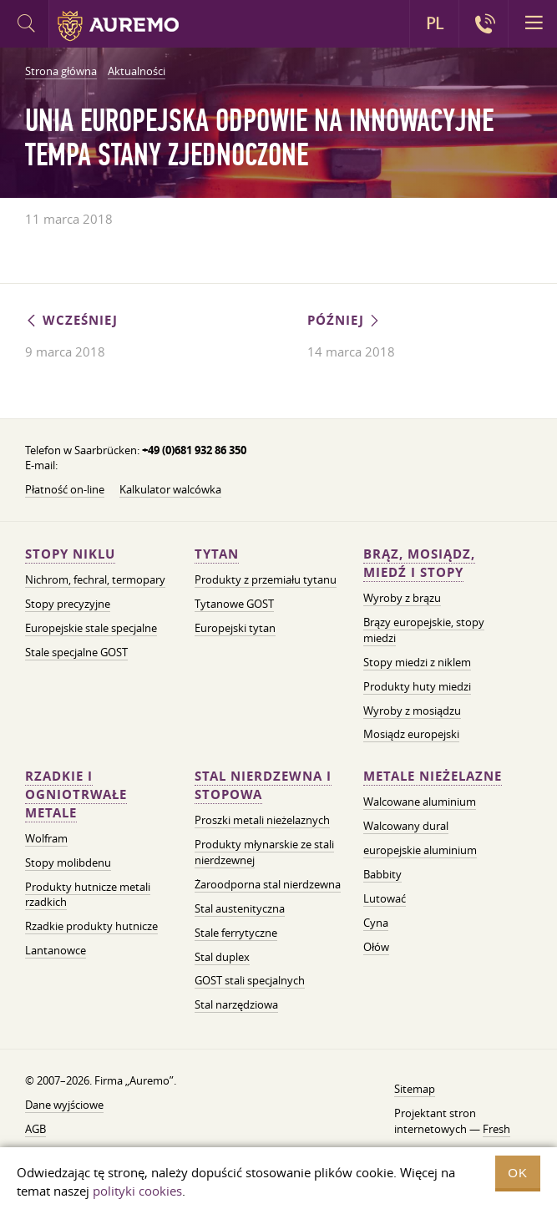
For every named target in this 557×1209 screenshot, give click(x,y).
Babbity (382, 874)
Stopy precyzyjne (67, 603)
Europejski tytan (235, 627)
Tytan (217, 554)
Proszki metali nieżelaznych (262, 819)
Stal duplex (222, 956)
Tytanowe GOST (234, 603)
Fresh (496, 1128)
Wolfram (46, 838)
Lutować (384, 898)
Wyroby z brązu (402, 597)
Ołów (376, 946)
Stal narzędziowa (236, 1004)
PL (434, 23)
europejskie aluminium (420, 849)
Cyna (375, 922)
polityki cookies (137, 1190)
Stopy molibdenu (68, 862)
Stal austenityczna (240, 908)
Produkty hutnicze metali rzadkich (87, 894)
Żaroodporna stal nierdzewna (268, 884)
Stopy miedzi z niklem (417, 662)
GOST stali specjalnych (250, 980)
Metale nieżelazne (432, 776)
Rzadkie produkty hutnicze (91, 925)
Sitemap (414, 1088)
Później (344, 320)
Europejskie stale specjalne (91, 627)
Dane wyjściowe (64, 1104)
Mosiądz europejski (411, 733)
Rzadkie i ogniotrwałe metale (76, 794)
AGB (35, 1128)
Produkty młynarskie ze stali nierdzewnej (264, 852)
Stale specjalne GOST (76, 652)
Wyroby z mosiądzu (412, 710)
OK (518, 1173)
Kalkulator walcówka (170, 489)
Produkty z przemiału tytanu (266, 579)
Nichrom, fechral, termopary (95, 579)
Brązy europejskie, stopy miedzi (423, 630)
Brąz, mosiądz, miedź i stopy (419, 563)
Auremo (118, 26)
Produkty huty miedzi (417, 686)
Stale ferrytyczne (236, 932)
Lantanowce (55, 950)
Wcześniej (71, 320)
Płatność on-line (64, 489)
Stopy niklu (70, 554)
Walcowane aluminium (419, 801)
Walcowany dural (405, 825)
